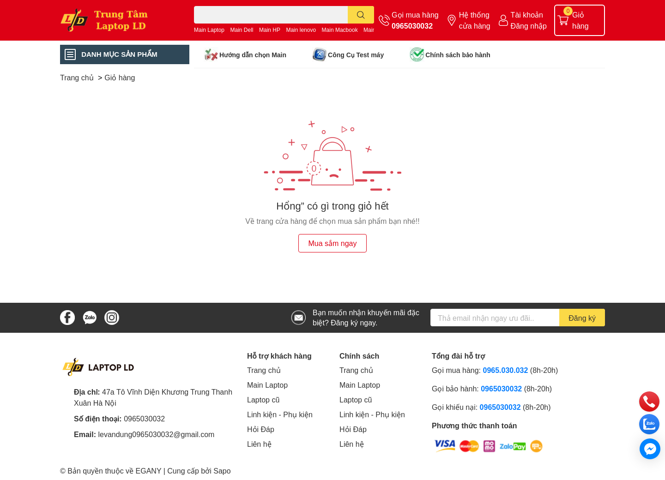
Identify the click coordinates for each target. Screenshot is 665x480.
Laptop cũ (263, 399)
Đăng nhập (529, 25)
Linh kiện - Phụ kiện (280, 414)
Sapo (221, 470)
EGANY (149, 470)
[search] (361, 15)
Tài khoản (527, 14)
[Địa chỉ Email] (517, 317)
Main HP (269, 29)
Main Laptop (209, 29)
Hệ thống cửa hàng (474, 20)
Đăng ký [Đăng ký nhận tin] (582, 317)
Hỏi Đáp (260, 429)
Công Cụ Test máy (356, 55)
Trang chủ (264, 370)
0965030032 (412, 25)
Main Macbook (340, 29)
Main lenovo (301, 29)
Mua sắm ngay (332, 243)
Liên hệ (259, 443)
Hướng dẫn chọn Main (252, 55)
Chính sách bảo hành (457, 55)
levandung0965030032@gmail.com (156, 434)
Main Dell (242, 29)
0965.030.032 (505, 370)
